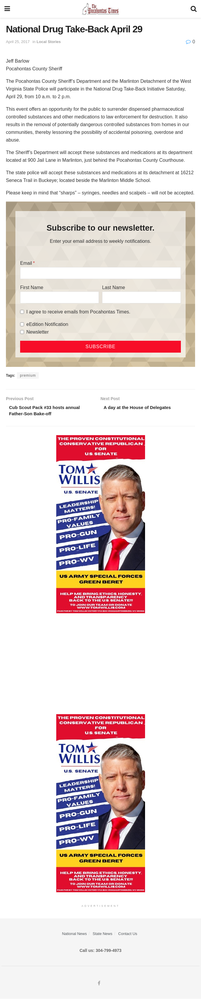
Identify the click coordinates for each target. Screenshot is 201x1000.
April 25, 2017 (18, 41)
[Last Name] (141, 297)
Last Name (113, 287)
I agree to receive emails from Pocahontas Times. (78, 311)
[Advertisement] (100, 664)
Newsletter (37, 332)
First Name (31, 287)
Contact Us (127, 935)
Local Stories (49, 41)
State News (102, 935)
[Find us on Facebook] (99, 984)
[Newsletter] (22, 332)
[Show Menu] (7, 9)
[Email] (100, 273)
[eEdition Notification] (22, 324)
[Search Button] (194, 9)
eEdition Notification (47, 324)
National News (74, 935)
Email (26, 263)
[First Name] (59, 297)
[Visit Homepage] (100, 9)
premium (28, 375)
